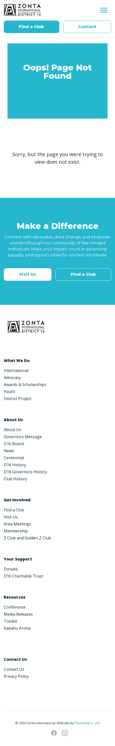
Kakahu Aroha (17, 628)
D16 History (15, 465)
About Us (12, 429)
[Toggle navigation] (103, 10)
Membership (16, 531)
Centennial (14, 457)
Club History (15, 479)
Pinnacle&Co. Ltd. (87, 723)
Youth (9, 391)
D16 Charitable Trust (23, 576)
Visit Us (27, 274)
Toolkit (10, 621)
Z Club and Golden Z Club (27, 538)
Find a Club (31, 26)
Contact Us (14, 669)
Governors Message (23, 436)
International (16, 370)
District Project (18, 398)
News (9, 450)
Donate (11, 569)
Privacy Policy (16, 676)
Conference (15, 607)
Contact (87, 26)
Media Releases (18, 614)
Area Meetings (17, 524)
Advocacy (12, 377)
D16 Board (14, 443)
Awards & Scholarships (25, 384)
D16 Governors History (25, 472)
